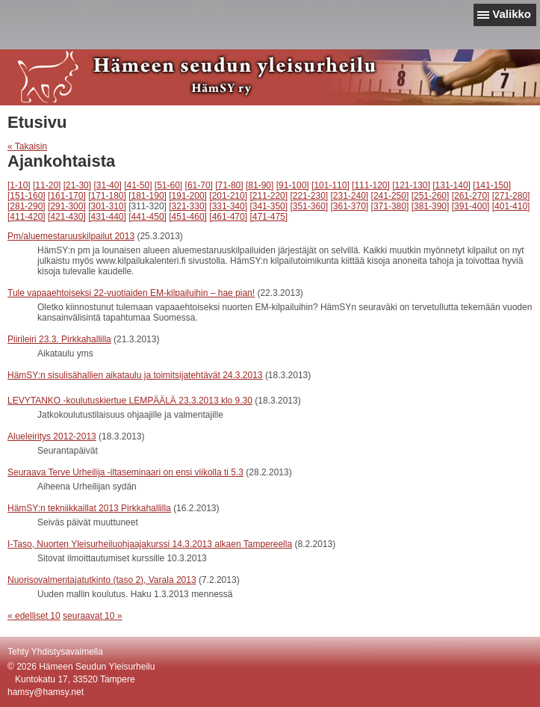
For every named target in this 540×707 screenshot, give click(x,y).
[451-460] (188, 217)
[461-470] (228, 217)
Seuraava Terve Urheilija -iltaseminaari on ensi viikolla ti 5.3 (125, 472)
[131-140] (451, 185)
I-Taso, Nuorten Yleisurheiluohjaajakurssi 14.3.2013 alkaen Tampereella (149, 544)
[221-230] (309, 196)
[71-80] (229, 185)
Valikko (511, 13)
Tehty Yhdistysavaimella (55, 651)
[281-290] (26, 206)
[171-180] (107, 196)
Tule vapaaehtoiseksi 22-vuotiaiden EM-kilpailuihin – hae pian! (131, 293)
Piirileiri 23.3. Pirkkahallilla (59, 339)
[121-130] (411, 185)
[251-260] (431, 196)
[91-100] (292, 185)
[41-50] (138, 185)
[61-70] (199, 185)
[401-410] (511, 206)
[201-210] (228, 196)
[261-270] (471, 196)
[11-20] (46, 185)
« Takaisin (27, 146)
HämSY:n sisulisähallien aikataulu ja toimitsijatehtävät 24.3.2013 (135, 375)
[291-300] (67, 206)
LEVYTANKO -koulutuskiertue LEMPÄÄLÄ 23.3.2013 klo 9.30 (129, 400)
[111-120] (371, 185)
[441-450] (147, 217)
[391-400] (471, 206)
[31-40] (107, 185)
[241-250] (390, 196)
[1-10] (19, 185)
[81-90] (259, 185)
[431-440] (107, 217)
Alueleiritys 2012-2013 (51, 436)
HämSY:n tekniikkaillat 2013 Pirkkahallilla (89, 508)
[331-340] (228, 206)
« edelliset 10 (33, 616)
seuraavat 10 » (92, 616)
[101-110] (330, 185)
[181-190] (147, 196)
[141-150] (492, 185)
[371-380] (390, 206)
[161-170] (67, 196)
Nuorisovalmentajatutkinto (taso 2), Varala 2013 (101, 580)
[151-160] (26, 196)
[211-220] (268, 196)
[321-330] (188, 206)
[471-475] (268, 217)
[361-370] (350, 206)
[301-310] (107, 206)
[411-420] (26, 217)
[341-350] (268, 206)
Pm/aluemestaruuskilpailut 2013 (70, 236)
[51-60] (168, 185)
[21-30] (77, 185)
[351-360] (309, 206)
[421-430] (67, 217)
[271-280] (511, 196)
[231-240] (350, 196)
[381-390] (431, 206)
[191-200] (188, 196)
